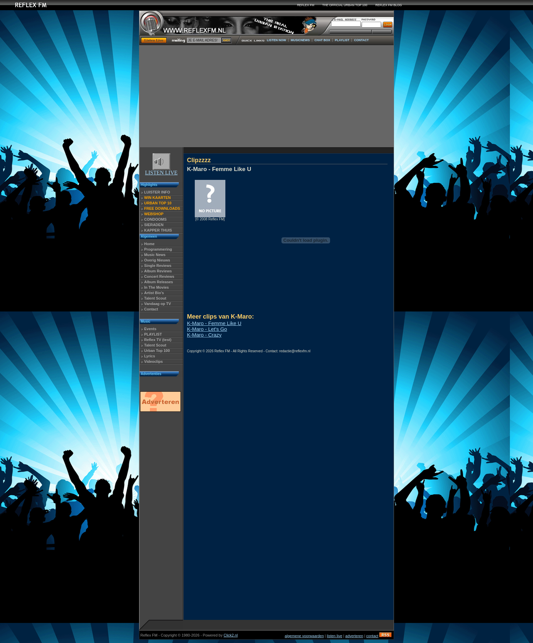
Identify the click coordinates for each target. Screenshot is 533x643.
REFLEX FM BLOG (388, 5)
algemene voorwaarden (304, 636)
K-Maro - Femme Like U (214, 323)
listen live (334, 636)
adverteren (354, 636)
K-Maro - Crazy (204, 335)
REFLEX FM (305, 5)
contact (372, 636)
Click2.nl (231, 635)
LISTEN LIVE (161, 170)
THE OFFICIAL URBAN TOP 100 (344, 5)
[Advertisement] (266, 96)
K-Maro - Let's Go (207, 329)
